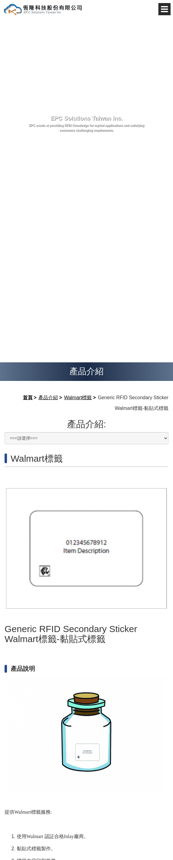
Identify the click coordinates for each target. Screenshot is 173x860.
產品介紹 (48, 397)
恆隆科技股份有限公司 (42, 9)
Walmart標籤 (78, 397)
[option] (86, 548)
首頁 (28, 397)
